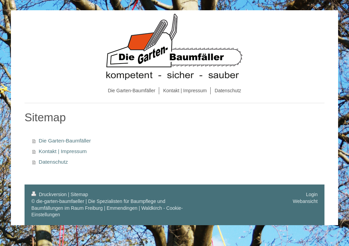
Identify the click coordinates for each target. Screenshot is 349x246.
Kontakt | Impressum (63, 151)
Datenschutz (53, 162)
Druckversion (49, 194)
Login (312, 194)
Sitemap (79, 194)
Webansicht (305, 201)
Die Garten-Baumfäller (65, 141)
